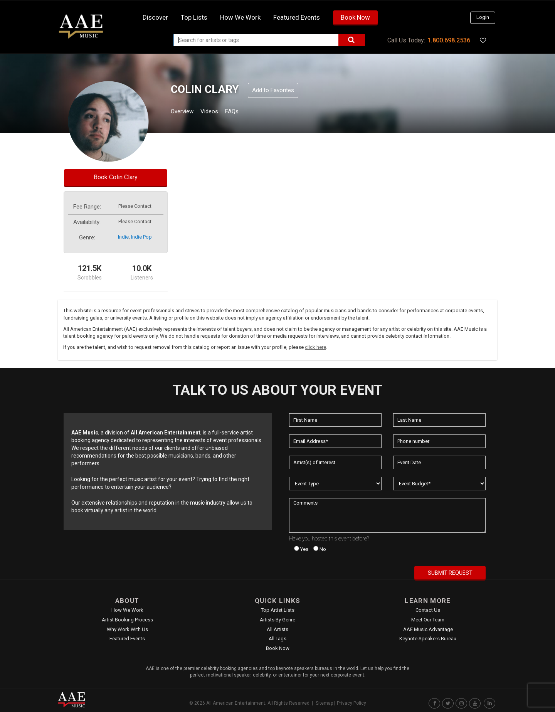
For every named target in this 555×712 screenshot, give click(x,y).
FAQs (246, 112)
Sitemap (324, 703)
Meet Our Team (427, 620)
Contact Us (427, 610)
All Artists (277, 629)
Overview (185, 112)
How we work (240, 17)
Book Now (355, 17)
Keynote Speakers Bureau (427, 638)
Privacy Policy (351, 703)
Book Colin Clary (116, 177)
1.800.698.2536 (448, 40)
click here (315, 347)
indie (123, 237)
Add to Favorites (273, 90)
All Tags (277, 638)
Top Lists (194, 17)
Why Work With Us (127, 629)
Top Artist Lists (277, 610)
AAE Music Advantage (428, 629)
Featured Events (296, 17)
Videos (218, 112)
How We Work (127, 610)
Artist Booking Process (127, 620)
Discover (155, 17)
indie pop (141, 237)
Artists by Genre (277, 620)
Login (482, 17)
